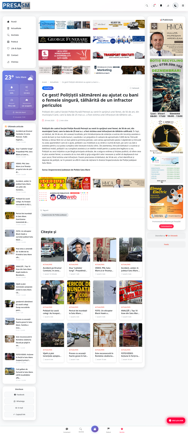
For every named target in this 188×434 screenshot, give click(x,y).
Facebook (19, 394)
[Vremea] (168, 5)
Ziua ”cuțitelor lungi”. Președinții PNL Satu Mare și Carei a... (24, 152)
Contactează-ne (166, 226)
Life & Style (14, 48)
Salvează (134, 88)
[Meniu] (183, 5)
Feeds (166, 244)
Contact (12, 55)
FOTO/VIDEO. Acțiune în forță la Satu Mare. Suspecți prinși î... (24, 357)
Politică (12, 41)
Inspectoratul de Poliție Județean (54, 215)
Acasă (11, 21)
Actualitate (14, 28)
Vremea (12, 61)
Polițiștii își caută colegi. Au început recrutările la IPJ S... (24, 202)
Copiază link (19, 414)
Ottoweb (173, 236)
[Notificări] (154, 5)
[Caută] (147, 5)
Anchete (13, 35)
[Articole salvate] (161, 5)
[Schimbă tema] (176, 6)
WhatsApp (19, 401)
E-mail (19, 408)
